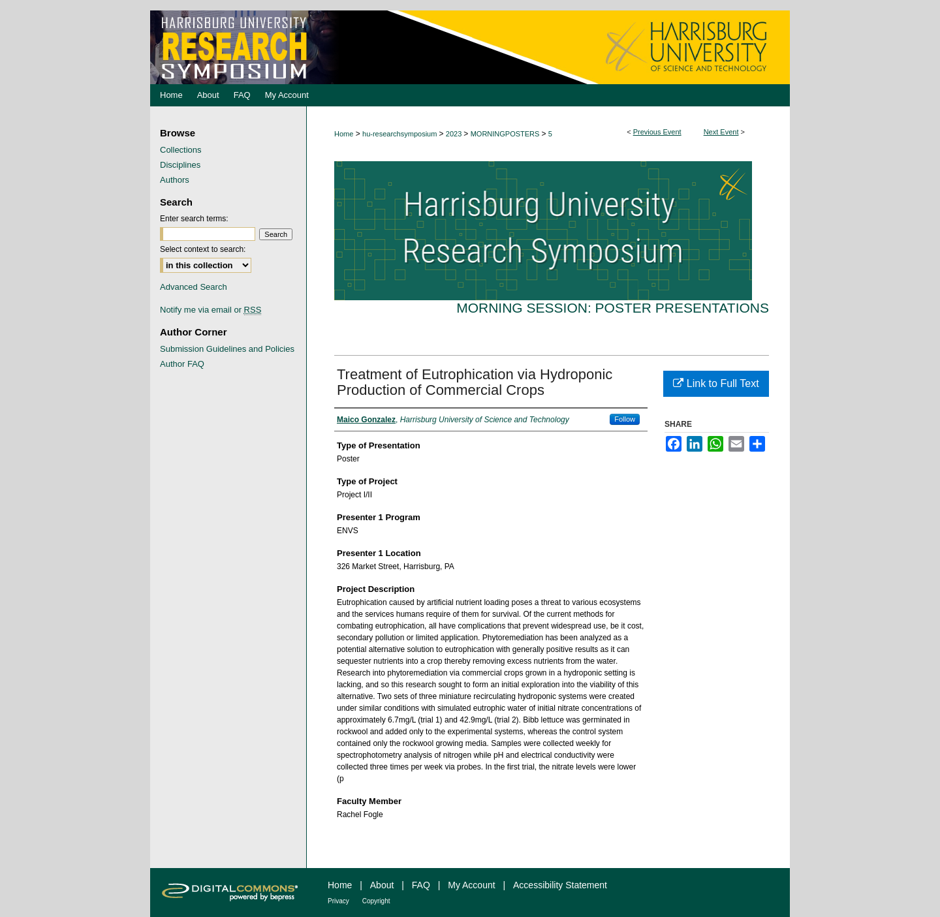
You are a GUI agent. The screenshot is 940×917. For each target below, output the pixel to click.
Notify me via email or (210, 310)
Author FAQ (182, 364)
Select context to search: (202, 249)
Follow (624, 419)
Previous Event (657, 132)
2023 (455, 134)
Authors (174, 180)
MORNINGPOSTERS (506, 134)
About (382, 885)
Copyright (376, 901)
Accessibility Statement (560, 885)
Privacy (338, 901)
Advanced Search (193, 287)
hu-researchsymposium (400, 134)
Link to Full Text (716, 383)
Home (343, 134)
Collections (181, 150)
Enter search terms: (194, 218)
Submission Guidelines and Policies (227, 349)
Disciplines (180, 165)
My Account (471, 885)
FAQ (421, 885)
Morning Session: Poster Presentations (612, 307)
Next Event (721, 132)
